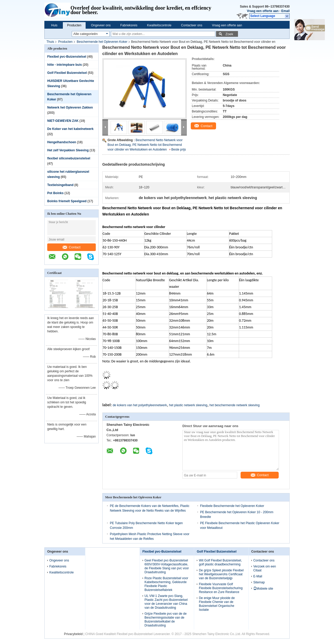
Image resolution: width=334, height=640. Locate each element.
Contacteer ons (191, 25)
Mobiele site (263, 588)
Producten (74, 25)
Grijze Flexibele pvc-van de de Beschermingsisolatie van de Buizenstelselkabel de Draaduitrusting (166, 619)
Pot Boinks (55, 193)
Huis (54, 25)
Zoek (229, 34)
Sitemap (259, 582)
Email (285, 11)
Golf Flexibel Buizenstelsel (67, 73)
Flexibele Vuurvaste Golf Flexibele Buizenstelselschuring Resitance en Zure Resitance (220, 588)
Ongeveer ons (101, 25)
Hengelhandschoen (61, 142)
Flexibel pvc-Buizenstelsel (66, 56)
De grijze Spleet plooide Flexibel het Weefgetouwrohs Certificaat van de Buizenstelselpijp (221, 574)
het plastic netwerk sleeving (188, 405)
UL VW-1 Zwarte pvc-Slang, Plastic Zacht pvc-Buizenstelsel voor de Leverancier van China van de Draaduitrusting (166, 601)
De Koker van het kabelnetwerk (70, 129)
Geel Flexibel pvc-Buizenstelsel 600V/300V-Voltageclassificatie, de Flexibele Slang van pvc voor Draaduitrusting (167, 566)
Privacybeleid (73, 634)
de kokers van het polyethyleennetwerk (140, 405)
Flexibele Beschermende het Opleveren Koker (232, 506)
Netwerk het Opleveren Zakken (70, 107)
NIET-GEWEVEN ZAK (63, 121)
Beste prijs (178, 149)
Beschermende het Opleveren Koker (102, 42)
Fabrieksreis (128, 25)
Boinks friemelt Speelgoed (67, 201)
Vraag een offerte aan (262, 11)
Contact (72, 247)
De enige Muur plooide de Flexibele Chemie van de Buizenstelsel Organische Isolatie (217, 604)
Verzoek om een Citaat (264, 568)
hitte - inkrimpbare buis (64, 65)
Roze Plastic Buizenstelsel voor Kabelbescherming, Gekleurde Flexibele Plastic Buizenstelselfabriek (166, 584)
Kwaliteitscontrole (159, 25)
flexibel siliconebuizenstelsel (68, 158)
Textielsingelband (60, 185)
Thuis (50, 42)
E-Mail (257, 576)
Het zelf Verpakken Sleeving (68, 150)
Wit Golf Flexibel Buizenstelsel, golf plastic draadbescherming (220, 562)
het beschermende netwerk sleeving (235, 405)
